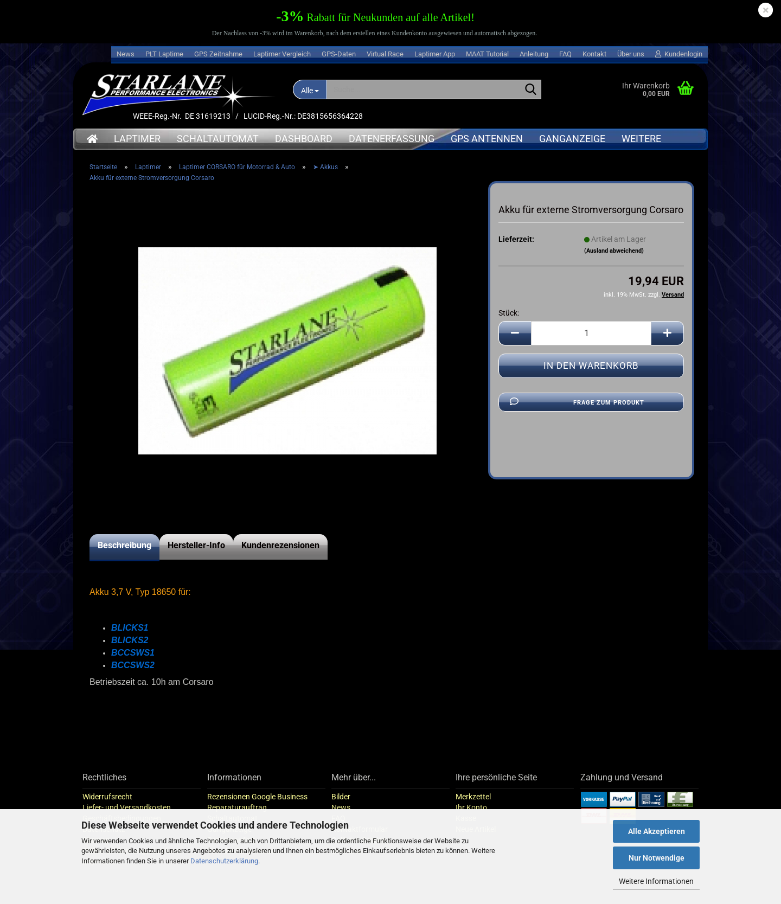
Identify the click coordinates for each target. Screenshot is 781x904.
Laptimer (137, 138)
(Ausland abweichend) (614, 263)
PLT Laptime (164, 54)
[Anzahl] (591, 346)
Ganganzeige (572, 138)
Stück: (508, 325)
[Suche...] (310, 89)
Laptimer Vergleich (282, 54)
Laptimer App (434, 54)
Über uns (630, 54)
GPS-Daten (339, 54)
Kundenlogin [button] (678, 54)
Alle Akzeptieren (656, 831)
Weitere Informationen (656, 881)
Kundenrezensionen (280, 558)
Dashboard (303, 138)
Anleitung (534, 54)
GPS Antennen (487, 138)
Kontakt (594, 54)
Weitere (641, 138)
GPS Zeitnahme (218, 54)
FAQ (565, 54)
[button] (514, 346)
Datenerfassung (391, 138)
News (126, 54)
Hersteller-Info (196, 558)
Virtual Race (385, 54)
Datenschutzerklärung (224, 861)
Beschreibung (124, 558)
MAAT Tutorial (487, 54)
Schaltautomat (218, 138)
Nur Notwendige (656, 858)
